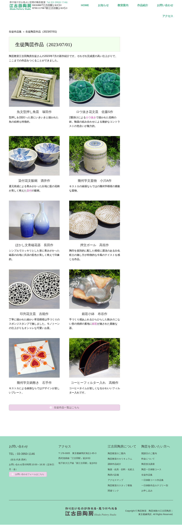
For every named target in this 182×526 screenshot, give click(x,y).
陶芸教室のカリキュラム (120, 460)
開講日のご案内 (149, 454)
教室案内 (123, 5)
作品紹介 (142, 5)
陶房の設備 (113, 476)
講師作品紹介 (114, 465)
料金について (148, 460)
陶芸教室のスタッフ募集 (120, 486)
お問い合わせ (165, 5)
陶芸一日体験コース (151, 470)
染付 (29, 190)
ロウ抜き (91, 117)
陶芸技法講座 (148, 465)
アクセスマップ (115, 481)
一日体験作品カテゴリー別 (154, 486)
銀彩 (94, 323)
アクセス (167, 16)
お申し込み (146, 492)
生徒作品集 (15, 31)
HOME (85, 5)
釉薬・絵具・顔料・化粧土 (121, 470)
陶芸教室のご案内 (117, 454)
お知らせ (103, 5)
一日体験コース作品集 (152, 481)
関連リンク (113, 492)
